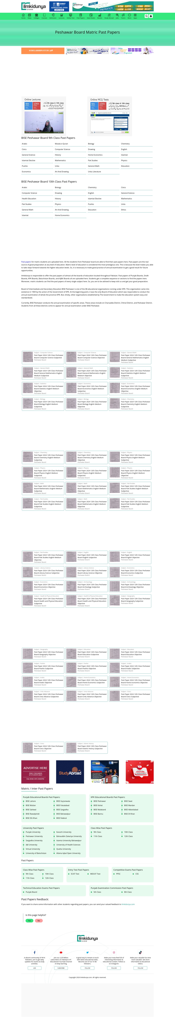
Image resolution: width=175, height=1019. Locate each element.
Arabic (24, 143)
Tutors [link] (123, 16)
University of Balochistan (36, 853)
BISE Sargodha (62, 809)
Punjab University (33, 832)
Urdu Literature (94, 171)
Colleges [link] (36, 16)
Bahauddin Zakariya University (69, 836)
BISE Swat (128, 801)
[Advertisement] (87, 71)
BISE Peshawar (100, 801)
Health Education (29, 198)
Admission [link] (52, 16)
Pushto (25, 166)
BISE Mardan (129, 805)
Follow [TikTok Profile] (140, 968)
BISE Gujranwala (63, 801)
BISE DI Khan (129, 814)
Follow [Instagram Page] (114, 968)
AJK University (31, 844)
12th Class (128, 836)
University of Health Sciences (68, 844)
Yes (29, 920)
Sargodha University (34, 840)
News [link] (29, 16)
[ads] (35, 772)
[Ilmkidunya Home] (33, 6)
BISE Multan (31, 805)
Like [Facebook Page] (34, 968)
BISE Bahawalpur (63, 814)
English (124, 149)
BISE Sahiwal (31, 809)
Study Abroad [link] (109, 16)
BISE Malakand (100, 809)
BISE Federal (61, 818)
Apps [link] (135, 16)
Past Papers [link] (81, 16)
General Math (93, 166)
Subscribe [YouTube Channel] (61, 968)
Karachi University (63, 832)
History (58, 155)
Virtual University (33, 849)
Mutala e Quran (61, 143)
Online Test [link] (70, 16)
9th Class (97, 832)
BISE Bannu (98, 814)
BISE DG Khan (31, 818)
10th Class (128, 832)
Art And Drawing (62, 171)
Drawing (91, 149)
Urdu (57, 166)
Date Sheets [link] (91, 16)
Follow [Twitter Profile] (87, 968)
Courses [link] (44, 16)
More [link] (129, 16)
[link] (59, 6)
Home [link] (23, 16)
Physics (124, 160)
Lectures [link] (62, 16)
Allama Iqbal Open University (68, 853)
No (39, 920)
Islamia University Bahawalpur (68, 840)
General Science (28, 155)
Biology (91, 143)
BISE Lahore (31, 801)
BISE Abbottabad (131, 809)
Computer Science (62, 149)
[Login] (151, 16)
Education (125, 166)
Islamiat (124, 155)
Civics (24, 149)
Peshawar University (34, 836)
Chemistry (125, 143)
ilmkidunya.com (128, 904)
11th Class (98, 836)
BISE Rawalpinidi (32, 814)
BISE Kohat (98, 805)
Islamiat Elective (28, 160)
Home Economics (95, 155)
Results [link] (99, 16)
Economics (26, 171)
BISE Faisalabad (62, 805)
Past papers (26, 262)
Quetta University (63, 849)
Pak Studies (93, 160)
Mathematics (60, 160)
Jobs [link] (117, 16)
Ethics (123, 210)
